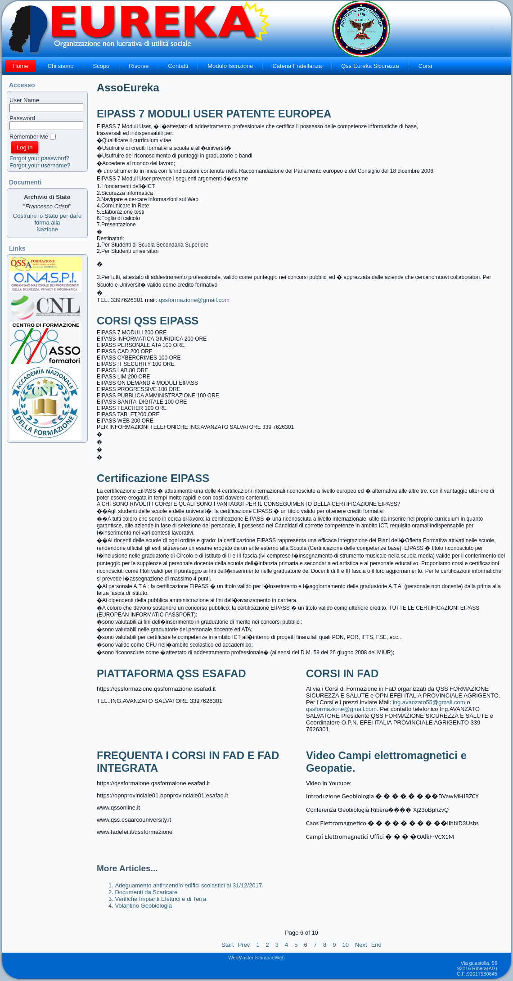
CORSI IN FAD (342, 673)
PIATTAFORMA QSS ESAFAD (171, 673)
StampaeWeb (269, 957)
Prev (244, 944)
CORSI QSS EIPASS (147, 321)
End (376, 944)
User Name (24, 100)
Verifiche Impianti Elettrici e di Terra (160, 899)
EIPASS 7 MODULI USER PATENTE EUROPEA (214, 114)
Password (22, 118)
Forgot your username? (39, 165)
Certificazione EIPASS (153, 478)
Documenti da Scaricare (146, 892)
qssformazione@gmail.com (194, 300)
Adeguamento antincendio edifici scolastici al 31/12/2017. (189, 885)
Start (227, 944)
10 (345, 944)
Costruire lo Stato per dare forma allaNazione (47, 222)
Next (361, 944)
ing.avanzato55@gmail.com (429, 702)
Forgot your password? (39, 158)
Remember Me (28, 136)
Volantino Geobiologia (143, 905)
